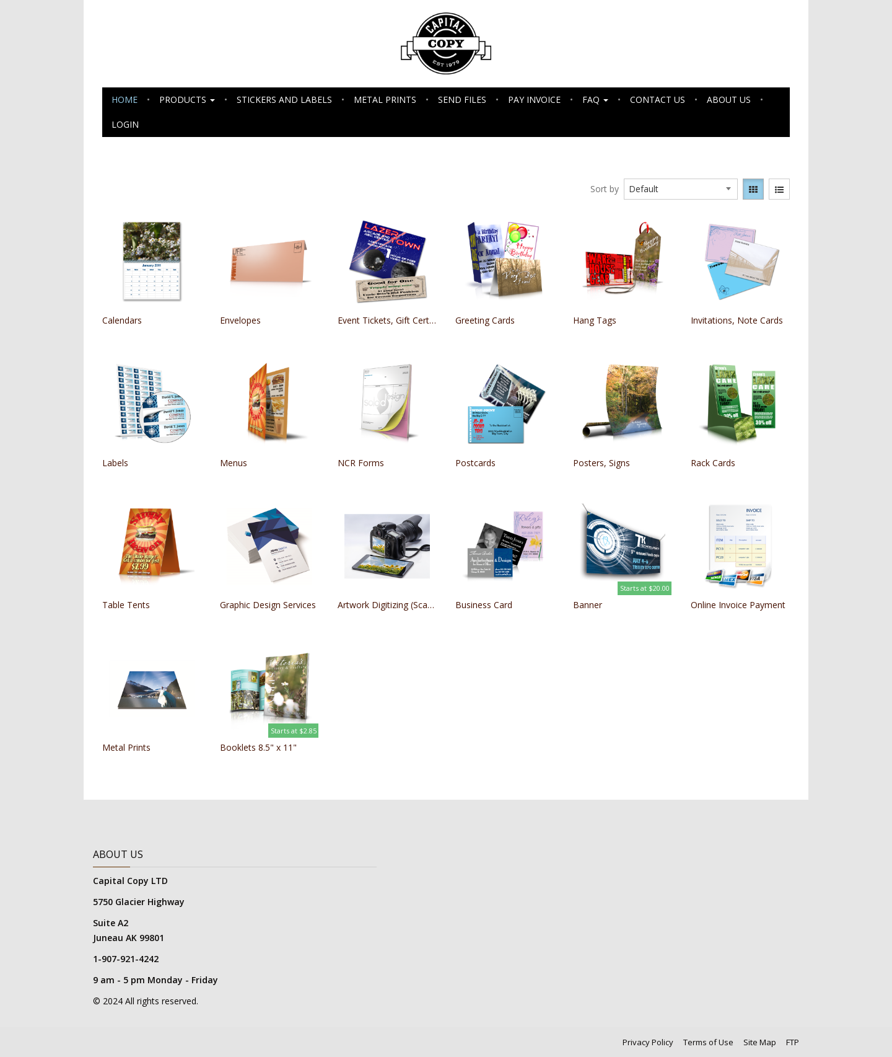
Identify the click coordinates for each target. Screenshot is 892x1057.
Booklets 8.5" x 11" (258, 747)
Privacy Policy (648, 1042)
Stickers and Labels (284, 99)
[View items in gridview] (753, 189)
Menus (233, 463)
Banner (587, 605)
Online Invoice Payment (738, 605)
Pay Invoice (534, 99)
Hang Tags (594, 320)
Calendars (122, 320)
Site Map (759, 1042)
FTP (792, 1042)
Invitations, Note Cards (737, 320)
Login (125, 124)
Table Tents (126, 605)
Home (125, 99)
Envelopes (240, 320)
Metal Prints (385, 99)
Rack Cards (713, 463)
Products (187, 99)
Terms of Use (708, 1042)
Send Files (462, 99)
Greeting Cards (485, 320)
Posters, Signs (601, 463)
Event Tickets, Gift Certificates (387, 320)
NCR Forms (361, 463)
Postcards (475, 463)
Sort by (604, 189)
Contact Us (657, 99)
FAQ (595, 99)
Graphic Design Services (268, 605)
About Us (729, 99)
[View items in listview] (779, 189)
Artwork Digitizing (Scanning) (387, 605)
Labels (115, 463)
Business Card (483, 605)
